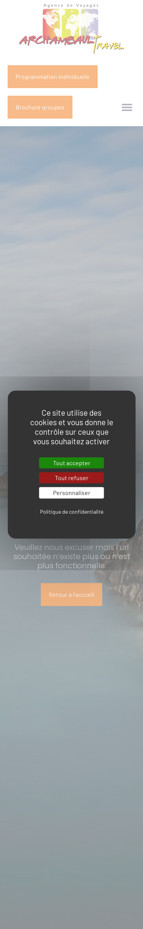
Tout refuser (71, 477)
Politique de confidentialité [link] (71, 511)
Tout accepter (71, 462)
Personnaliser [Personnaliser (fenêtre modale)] (71, 493)
